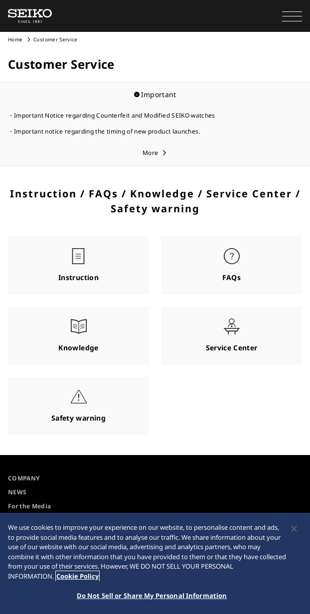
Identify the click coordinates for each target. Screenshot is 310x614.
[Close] (294, 529)
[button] (292, 16)
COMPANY (23, 478)
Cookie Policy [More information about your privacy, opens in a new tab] (77, 576)
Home (15, 39)
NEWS (17, 492)
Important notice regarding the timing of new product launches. (107, 131)
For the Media (29, 506)
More (150, 153)
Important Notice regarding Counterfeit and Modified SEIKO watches (114, 115)
